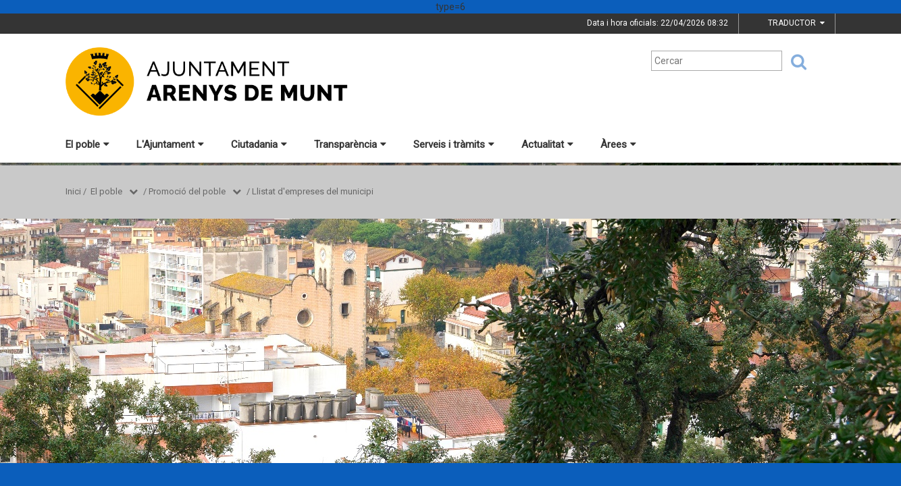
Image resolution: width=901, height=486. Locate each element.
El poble (87, 144)
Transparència (350, 144)
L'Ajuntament (170, 144)
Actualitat (547, 144)
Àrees (618, 144)
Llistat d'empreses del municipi (313, 191)
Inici (73, 191)
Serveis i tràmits (453, 144)
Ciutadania (259, 144)
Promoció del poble (187, 191)
